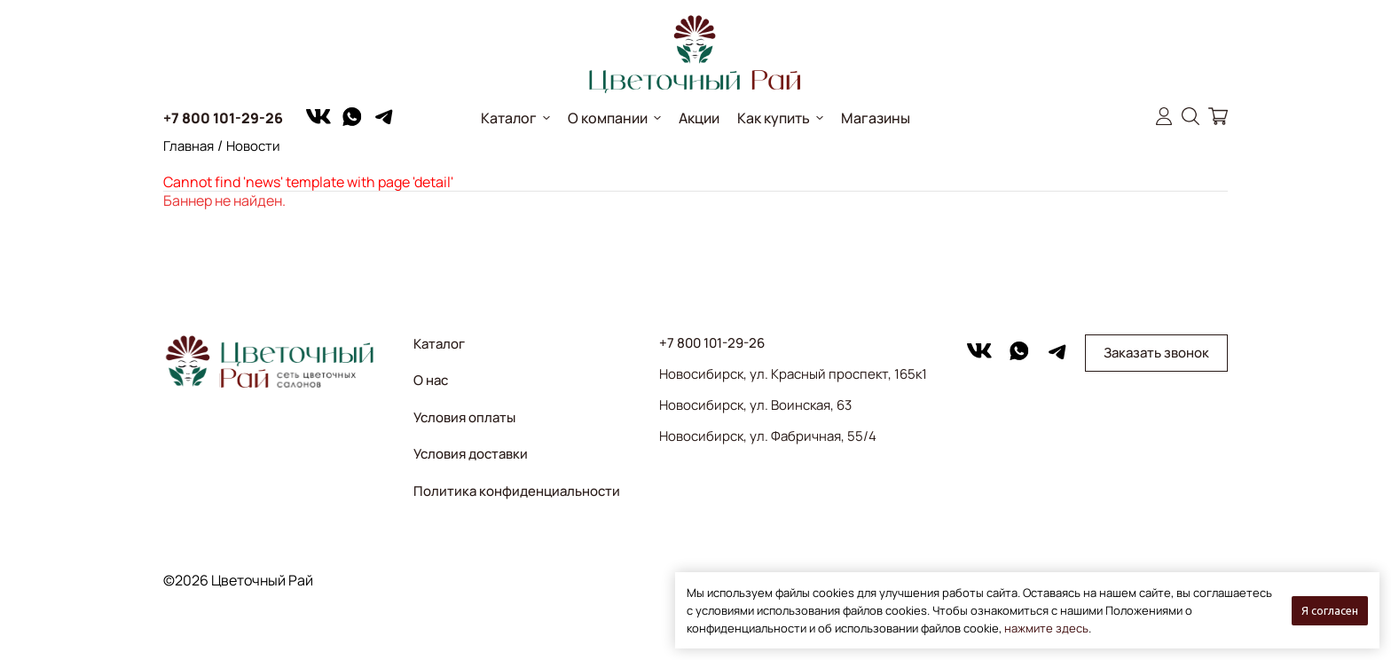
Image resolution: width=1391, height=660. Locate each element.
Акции (699, 118)
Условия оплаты (464, 417)
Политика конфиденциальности (516, 491)
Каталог (509, 118)
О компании (608, 118)
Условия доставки (470, 453)
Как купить (773, 118)
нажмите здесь (1046, 628)
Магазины (875, 118)
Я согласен (1329, 610)
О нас (430, 380)
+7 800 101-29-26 (223, 118)
